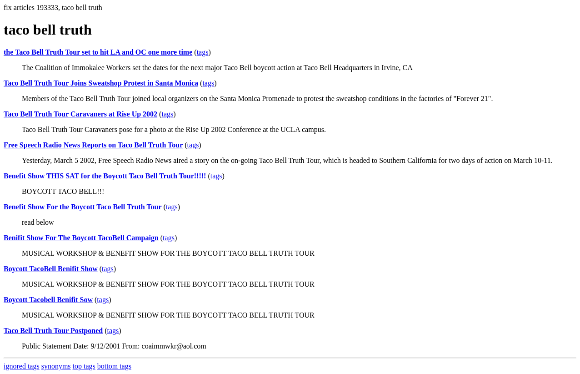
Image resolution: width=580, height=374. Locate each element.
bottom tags (114, 366)
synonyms (56, 366)
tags (203, 52)
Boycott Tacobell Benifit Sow (48, 299)
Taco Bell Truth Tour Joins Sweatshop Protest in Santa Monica (101, 83)
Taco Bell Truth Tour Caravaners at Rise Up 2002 (80, 114)
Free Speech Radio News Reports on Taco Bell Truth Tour (93, 145)
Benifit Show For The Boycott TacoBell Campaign (81, 238)
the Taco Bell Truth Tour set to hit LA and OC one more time (98, 52)
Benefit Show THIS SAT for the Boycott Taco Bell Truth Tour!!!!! (105, 176)
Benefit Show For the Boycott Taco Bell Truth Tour (83, 207)
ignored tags (22, 366)
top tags (84, 366)
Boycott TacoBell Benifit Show (51, 269)
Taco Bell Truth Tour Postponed (53, 330)
